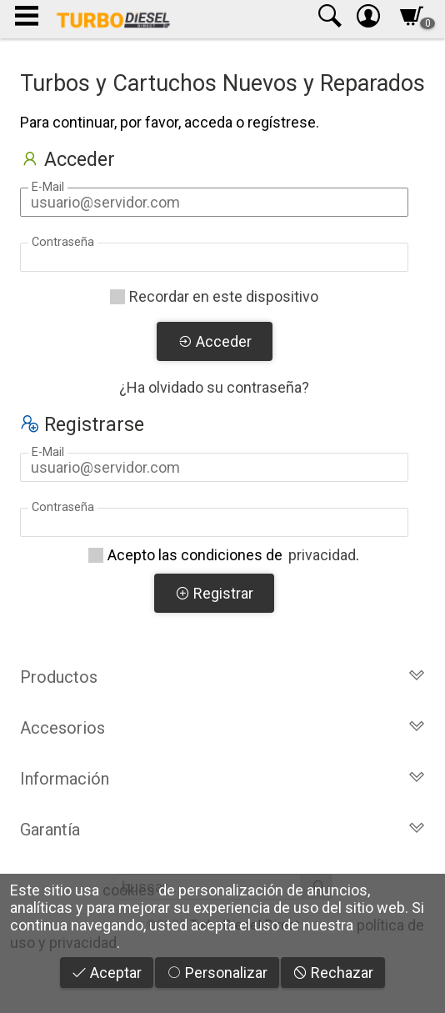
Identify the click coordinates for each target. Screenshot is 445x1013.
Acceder (215, 341)
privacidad (322, 555)
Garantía (222, 830)
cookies (128, 890)
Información (222, 779)
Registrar (214, 593)
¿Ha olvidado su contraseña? (214, 387)
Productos (222, 677)
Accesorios (222, 728)
